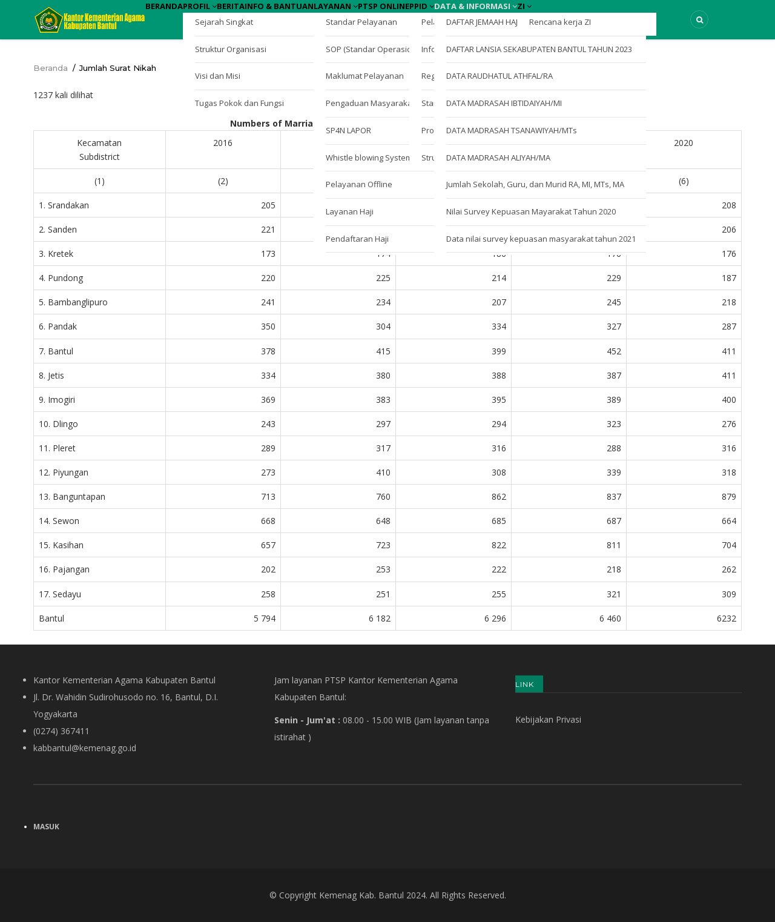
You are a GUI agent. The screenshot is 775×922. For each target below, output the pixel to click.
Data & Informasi (597, 17)
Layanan (408, 17)
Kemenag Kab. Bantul (361, 895)
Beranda (172, 17)
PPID (526, 17)
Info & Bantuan (334, 17)
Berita (270, 17)
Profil (223, 17)
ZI (662, 17)
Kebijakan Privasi (548, 719)
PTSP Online (472, 17)
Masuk (46, 826)
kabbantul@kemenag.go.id (84, 748)
